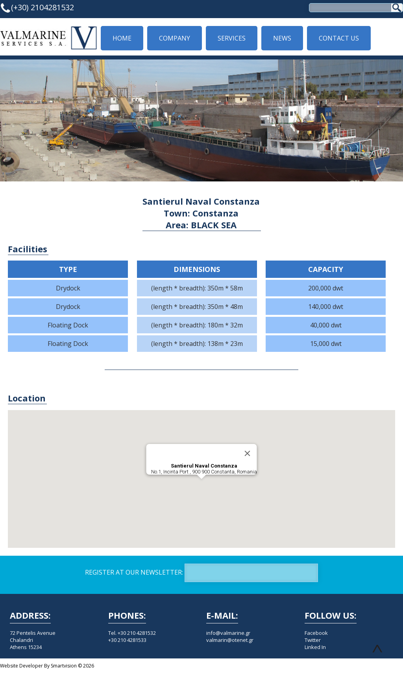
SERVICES (232, 38)
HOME (122, 38)
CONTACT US (339, 38)
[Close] (247, 453)
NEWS (282, 38)
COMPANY (174, 38)
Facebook (316, 632)
